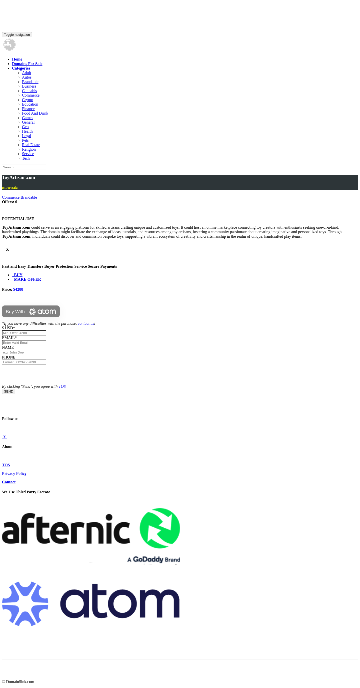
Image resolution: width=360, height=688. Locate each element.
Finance (28, 109)
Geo (25, 127)
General (28, 122)
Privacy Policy (14, 473)
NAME (9, 347)
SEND (8, 391)
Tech (26, 158)
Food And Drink (35, 113)
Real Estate (31, 145)
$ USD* (8, 328)
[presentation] (40, 374)
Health (27, 131)
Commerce (31, 95)
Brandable (30, 82)
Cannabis (29, 91)
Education (30, 104)
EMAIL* (9, 337)
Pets (25, 140)
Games (27, 118)
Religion (29, 149)
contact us (86, 323)
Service (28, 154)
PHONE (8, 357)
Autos (27, 77)
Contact (9, 482)
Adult (26, 73)
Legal (26, 136)
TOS (62, 386)
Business (29, 86)
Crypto (27, 100)
